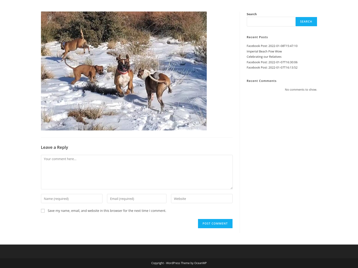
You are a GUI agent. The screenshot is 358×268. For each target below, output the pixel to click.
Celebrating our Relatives (264, 57)
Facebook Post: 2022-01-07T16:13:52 (272, 67)
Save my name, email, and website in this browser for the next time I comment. (107, 210)
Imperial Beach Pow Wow (264, 51)
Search (252, 14)
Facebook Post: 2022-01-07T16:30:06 (272, 62)
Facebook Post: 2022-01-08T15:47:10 (272, 46)
